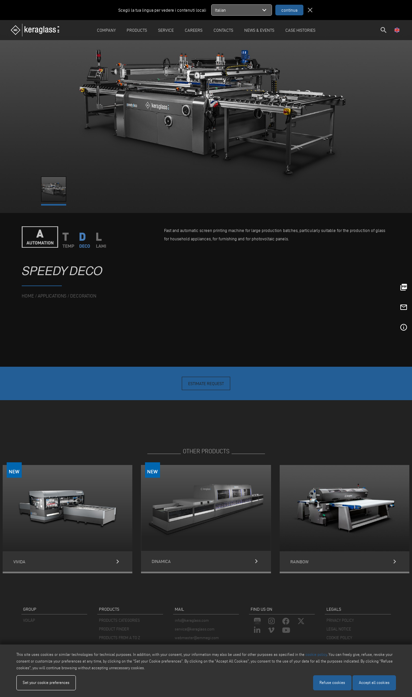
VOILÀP (29, 620)
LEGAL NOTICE (338, 629)
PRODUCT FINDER (114, 629)
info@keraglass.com (192, 620)
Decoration (83, 296)
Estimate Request (206, 383)
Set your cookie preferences (46, 682)
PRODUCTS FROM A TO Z (119, 637)
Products (137, 30)
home (28, 296)
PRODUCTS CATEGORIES (119, 620)
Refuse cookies (332, 682)
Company (106, 30)
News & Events (259, 30)
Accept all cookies (374, 682)
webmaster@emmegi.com (197, 637)
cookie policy (316, 654)
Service (166, 30)
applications (52, 296)
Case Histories (300, 30)
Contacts (223, 30)
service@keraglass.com (195, 629)
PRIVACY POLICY (340, 620)
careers (193, 30)
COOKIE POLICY (339, 637)
